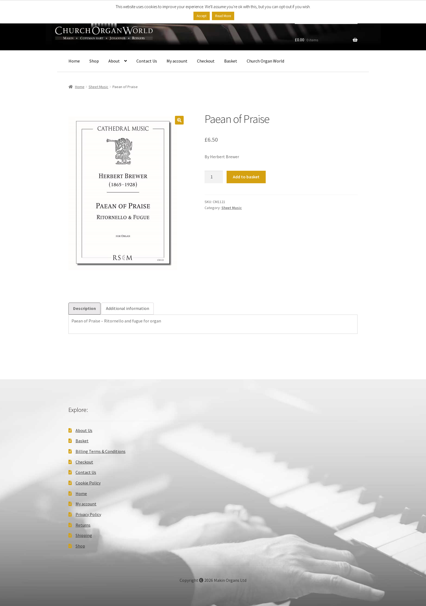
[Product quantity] (214, 177)
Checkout (206, 61)
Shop (94, 61)
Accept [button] (201, 16)
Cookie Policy (88, 483)
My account (177, 61)
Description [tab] (84, 308)
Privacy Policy (88, 514)
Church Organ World (265, 61)
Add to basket (246, 176)
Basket (230, 61)
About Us (84, 430)
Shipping (84, 535)
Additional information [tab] (127, 308)
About (114, 61)
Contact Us (146, 61)
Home (74, 61)
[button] (179, 120)
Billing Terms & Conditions (101, 451)
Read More (223, 16)
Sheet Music (98, 86)
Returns (83, 525)
